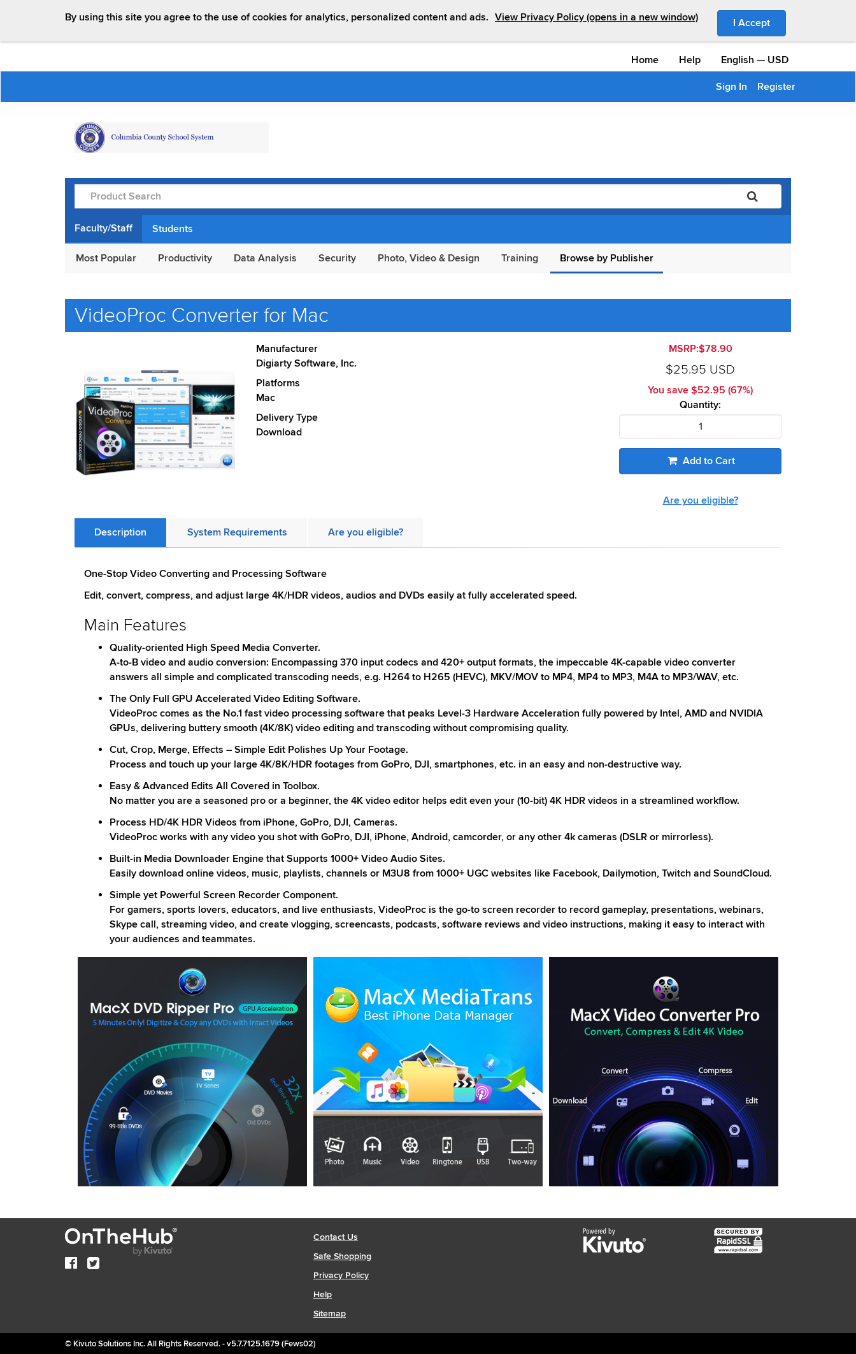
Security (337, 258)
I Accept (759, 22)
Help (690, 60)
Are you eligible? (700, 500)
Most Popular (106, 258)
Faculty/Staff (103, 228)
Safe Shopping (342, 1256)
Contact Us (335, 1237)
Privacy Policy (341, 1275)
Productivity (185, 258)
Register (776, 86)
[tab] (120, 532)
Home (645, 60)
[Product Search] (399, 196)
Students (172, 228)
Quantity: (700, 405)
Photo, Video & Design (429, 258)
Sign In (731, 86)
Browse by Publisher (606, 258)
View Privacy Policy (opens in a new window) (596, 17)
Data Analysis (265, 258)
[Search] (752, 196)
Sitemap (329, 1313)
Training (519, 258)
